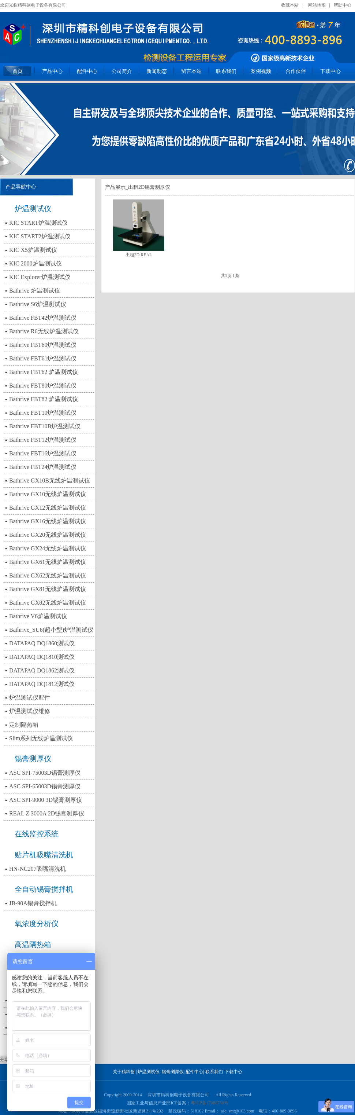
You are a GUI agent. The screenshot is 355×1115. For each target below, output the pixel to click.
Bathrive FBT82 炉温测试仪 (43, 399)
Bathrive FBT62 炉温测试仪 (43, 372)
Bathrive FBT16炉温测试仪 (42, 453)
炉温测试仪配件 (29, 697)
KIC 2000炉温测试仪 (35, 263)
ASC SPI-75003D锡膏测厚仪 (45, 773)
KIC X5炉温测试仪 (33, 250)
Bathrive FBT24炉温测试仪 (42, 467)
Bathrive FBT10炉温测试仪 (42, 413)
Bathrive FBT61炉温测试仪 (42, 358)
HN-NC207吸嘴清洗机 (37, 869)
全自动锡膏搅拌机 (44, 889)
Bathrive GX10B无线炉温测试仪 (49, 480)
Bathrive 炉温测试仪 (34, 290)
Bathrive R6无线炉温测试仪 (44, 331)
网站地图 (317, 5)
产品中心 (52, 71)
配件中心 (87, 71)
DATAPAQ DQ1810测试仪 (42, 657)
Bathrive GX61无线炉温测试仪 (47, 562)
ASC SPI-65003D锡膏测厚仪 (45, 786)
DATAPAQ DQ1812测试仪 (42, 684)
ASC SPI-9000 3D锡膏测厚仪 (45, 800)
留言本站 (191, 71)
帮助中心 (342, 5)
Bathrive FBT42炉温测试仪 (42, 318)
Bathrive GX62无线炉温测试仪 (47, 575)
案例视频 (261, 71)
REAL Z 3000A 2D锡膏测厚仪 (46, 813)
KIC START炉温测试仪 (38, 223)
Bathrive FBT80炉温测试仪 (42, 385)
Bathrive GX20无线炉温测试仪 (47, 535)
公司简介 (122, 71)
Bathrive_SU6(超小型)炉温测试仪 (51, 630)
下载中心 (330, 71)
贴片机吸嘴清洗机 (44, 855)
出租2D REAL (139, 254)
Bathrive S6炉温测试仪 (37, 304)
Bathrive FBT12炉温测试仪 (42, 440)
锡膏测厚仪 (33, 759)
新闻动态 (156, 71)
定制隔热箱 (23, 725)
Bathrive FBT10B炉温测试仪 (45, 426)
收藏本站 (290, 5)
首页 (17, 71)
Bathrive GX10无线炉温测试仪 (47, 494)
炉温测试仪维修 (29, 711)
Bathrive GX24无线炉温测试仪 (47, 548)
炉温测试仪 (33, 209)
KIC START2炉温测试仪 (40, 236)
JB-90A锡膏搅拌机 (33, 903)
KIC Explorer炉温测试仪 (40, 277)
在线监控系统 (37, 834)
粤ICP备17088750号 (209, 1102)
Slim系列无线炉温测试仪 (41, 738)
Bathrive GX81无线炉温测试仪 (47, 589)
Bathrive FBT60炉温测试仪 (42, 345)
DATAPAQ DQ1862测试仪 (42, 670)
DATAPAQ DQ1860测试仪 (42, 643)
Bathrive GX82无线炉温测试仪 (47, 602)
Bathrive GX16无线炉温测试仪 (47, 521)
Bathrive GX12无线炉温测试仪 (47, 508)
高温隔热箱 (33, 944)
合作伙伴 (295, 71)
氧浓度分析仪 (37, 924)
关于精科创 (124, 1071)
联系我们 (226, 71)
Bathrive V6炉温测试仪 (38, 616)
